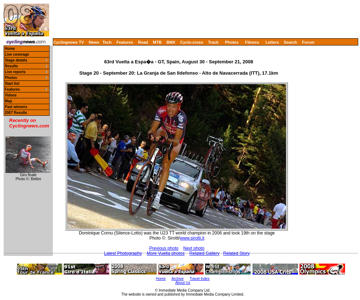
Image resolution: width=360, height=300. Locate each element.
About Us (182, 283)
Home (10, 49)
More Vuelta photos (166, 253)
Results (11, 66)
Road (143, 42)
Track (213, 42)
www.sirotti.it (192, 238)
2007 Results (16, 113)
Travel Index (200, 279)
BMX (171, 42)
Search (290, 42)
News (94, 42)
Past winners (16, 107)
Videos (11, 95)
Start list (12, 84)
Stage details (16, 60)
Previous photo (164, 248)
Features (125, 42)
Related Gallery (204, 253)
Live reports (15, 72)
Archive (178, 279)
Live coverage (17, 54)
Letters (272, 42)
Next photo (193, 248)
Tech (106, 42)
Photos (231, 42)
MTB (157, 42)
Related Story (236, 253)
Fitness (252, 42)
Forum (308, 42)
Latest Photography (123, 253)
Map (8, 101)
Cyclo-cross (191, 42)
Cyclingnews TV (68, 42)
